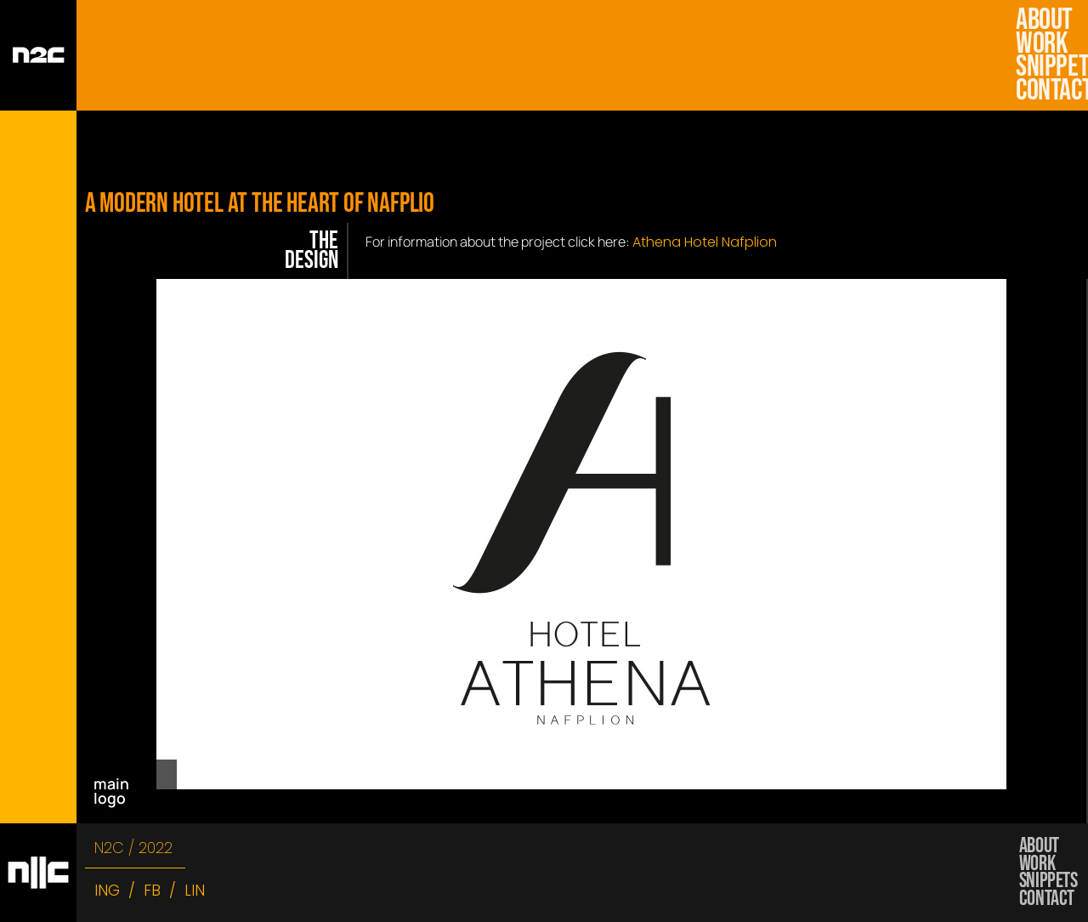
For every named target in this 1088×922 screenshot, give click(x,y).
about (1044, 20)
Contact (1046, 91)
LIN (194, 890)
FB (152, 890)
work (1045, 44)
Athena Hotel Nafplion (704, 242)
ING (107, 890)
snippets (1046, 67)
